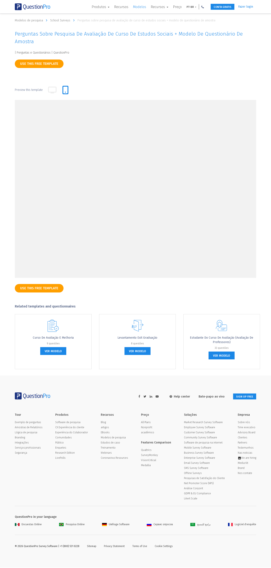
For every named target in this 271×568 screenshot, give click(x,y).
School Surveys (63, 20)
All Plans (146, 422)
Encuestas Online (28, 524)
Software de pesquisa (67, 422)
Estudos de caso (110, 443)
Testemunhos (245, 448)
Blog (103, 422)
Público (59, 443)
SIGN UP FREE (243, 396)
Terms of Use (139, 546)
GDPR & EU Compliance (197, 493)
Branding (20, 437)
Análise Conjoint (193, 488)
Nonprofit (146, 427)
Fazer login (245, 6)
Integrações (22, 443)
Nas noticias (245, 453)
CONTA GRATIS (219, 7)
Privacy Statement (114, 546)
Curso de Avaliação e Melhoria (53, 337)
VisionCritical (148, 460)
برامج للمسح (200, 524)
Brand (241, 468)
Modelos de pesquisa (32, 20)
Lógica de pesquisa (26, 432)
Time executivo (246, 427)
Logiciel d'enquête (242, 524)
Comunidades (63, 437)
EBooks (105, 432)
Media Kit (243, 463)
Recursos (116, 7)
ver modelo (53, 351)
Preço (172, 7)
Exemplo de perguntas (28, 422)
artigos (105, 427)
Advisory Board (246, 432)
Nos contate (245, 473)
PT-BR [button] (185, 7)
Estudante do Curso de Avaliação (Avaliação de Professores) (221, 340)
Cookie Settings (164, 546)
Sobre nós (244, 422)
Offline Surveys (193, 473)
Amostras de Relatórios (28, 427)
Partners (242, 443)
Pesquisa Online (72, 524)
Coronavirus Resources (114, 458)
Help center (176, 396)
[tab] (65, 90)
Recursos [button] (153, 7)
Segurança (21, 453)
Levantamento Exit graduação (137, 337)
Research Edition (65, 453)
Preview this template (29, 90)
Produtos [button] (94, 7)
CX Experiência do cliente (69, 427)
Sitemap (91, 546)
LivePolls (60, 458)
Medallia (146, 465)
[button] (197, 7)
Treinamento (108, 448)
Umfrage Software (116, 524)
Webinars (106, 453)
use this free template (39, 64)
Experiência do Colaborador (71, 432)
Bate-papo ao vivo (208, 396)
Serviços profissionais (28, 448)
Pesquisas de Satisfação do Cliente (204, 478)
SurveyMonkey (149, 455)
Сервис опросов (160, 524)
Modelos (134, 7)
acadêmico (147, 432)
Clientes (242, 437)
